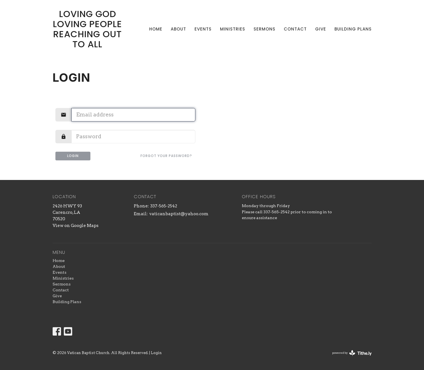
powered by (352, 353)
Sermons (264, 29)
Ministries (232, 29)
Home (155, 29)
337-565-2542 (163, 206)
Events (203, 29)
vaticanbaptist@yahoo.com (179, 213)
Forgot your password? (166, 155)
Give (320, 29)
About (178, 29)
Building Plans (353, 29)
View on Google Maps (76, 225)
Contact (295, 29)
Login (73, 155)
